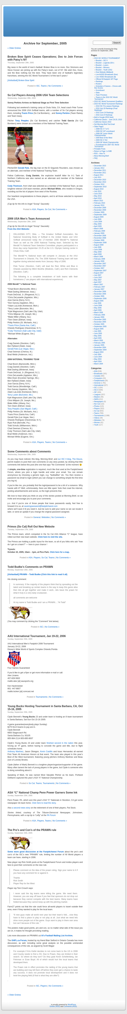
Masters (97, 397)
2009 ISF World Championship (107, 142)
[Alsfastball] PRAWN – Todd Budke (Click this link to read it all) (37, 574)
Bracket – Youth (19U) (104, 70)
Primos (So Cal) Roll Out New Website (31, 526)
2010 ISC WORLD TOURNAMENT (107, 58)
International (98, 385)
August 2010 (98, 189)
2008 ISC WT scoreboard (105, 131)
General (36, 517)
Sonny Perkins (63, 113)
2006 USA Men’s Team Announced (29, 218)
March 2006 (98, 312)
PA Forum (51, 815)
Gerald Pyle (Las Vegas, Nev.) (21, 349)
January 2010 (99, 205)
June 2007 (98, 277)
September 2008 (100, 243)
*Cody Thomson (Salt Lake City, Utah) (24, 331)
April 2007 (98, 282)
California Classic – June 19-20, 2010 (108, 120)
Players (40, 209)
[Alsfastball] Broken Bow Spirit (21, 80)
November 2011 (100, 173)
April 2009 (98, 226)
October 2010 (99, 184)
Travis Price (27, 113)
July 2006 (97, 303)
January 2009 (99, 233)
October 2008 (99, 240)
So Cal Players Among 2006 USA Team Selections (38, 95)
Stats (98, 93)
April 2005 (98, 338)
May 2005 (97, 336)
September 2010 (100, 187)
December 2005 (100, 319)
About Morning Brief (101, 156)
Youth (96, 425)
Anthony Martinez (15, 751)
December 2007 (100, 263)
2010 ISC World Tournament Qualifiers (108, 101)
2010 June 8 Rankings (104, 115)
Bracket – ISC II (101, 60)
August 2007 (98, 273)
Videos (96, 418)
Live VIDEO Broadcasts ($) (106, 77)
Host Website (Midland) (104, 72)
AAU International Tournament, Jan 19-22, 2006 (37, 636)
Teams (44, 86)
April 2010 (98, 198)
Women (97, 422)
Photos (96, 406)
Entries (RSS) (55, 1006)
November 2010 (100, 182)
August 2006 (98, 301)
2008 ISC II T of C (102, 129)
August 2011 (98, 175)
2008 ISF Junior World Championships (103, 134)
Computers (98, 378)
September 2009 (100, 215)
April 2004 (98, 361)
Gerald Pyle (23, 168)
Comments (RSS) (70, 1006)
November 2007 (100, 266)
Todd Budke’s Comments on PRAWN (30, 566)
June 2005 (98, 333)
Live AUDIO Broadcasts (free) (107, 74)
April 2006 (98, 310)
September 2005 (100, 326)
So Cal (48, 209)
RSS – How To (99, 153)
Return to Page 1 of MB (103, 151)
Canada (97, 376)
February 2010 (99, 203)
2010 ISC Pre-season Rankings (107, 106)
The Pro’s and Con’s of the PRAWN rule (32, 830)
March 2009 (98, 229)
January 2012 (99, 168)
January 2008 (99, 261)
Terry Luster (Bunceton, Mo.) (20, 395)
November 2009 (100, 210)
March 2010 (98, 201)
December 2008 (100, 236)
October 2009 (99, 212)
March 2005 (98, 340)
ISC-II (96, 390)
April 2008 (98, 254)
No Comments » (55, 86)
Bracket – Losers (102, 65)
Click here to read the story (44, 803)
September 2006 (100, 298)
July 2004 (97, 354)
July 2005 (97, 331)
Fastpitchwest (99, 380)
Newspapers (98, 401)
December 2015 (100, 166)
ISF (95, 392)
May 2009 (97, 224)
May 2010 (97, 196)
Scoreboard (100, 90)
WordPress (72, 1005)
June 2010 (98, 194)
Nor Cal (97, 404)
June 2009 (98, 222)
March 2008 (98, 256)
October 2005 (99, 324)
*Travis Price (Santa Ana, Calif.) (22, 325)
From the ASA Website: (19, 229)
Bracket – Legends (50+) (105, 63)
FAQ (95, 158)
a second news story (21, 808)
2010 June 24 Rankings (104, 113)
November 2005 (100, 322)
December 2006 (100, 291)
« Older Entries (14, 48)
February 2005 (99, 343)
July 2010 (97, 191)
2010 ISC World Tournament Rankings (108, 104)
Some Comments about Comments (29, 451)
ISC (38, 86)
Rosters (98, 84)
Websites (46, 517)
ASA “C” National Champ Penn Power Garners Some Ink (42, 792)
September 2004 (100, 350)
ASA (34, 209)
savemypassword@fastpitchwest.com (40, 506)
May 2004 (97, 359)
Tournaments (41, 697)
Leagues (97, 394)
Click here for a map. (60, 552)
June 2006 (98, 305)
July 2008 (97, 247)
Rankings (99, 81)
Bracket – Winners (102, 67)
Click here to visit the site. (50, 537)
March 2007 (98, 284)
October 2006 (99, 296)
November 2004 (100, 347)
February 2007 (99, 287)
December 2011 (100, 170)
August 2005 (98, 329)
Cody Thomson (15, 186)
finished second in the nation (60, 743)
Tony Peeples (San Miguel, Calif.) (22, 409)
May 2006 (97, 308)
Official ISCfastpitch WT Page (107, 79)
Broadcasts (98, 374)
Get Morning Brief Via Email (104, 124)
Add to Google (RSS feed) (103, 117)
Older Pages (98, 126)
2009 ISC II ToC (101, 140)
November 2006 (100, 294)
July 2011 (97, 177)
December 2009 (100, 208)
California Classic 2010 (102, 122)
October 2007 (99, 268)
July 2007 (97, 275)
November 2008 (100, 238)
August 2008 (98, 245)
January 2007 (99, 289)
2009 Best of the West (104, 138)
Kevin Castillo (46, 751)
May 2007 (97, 280)
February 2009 (99, 231)
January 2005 (99, 345)
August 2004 (98, 352)
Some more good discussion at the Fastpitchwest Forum (36, 852)
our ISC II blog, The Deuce (70, 459)
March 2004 (98, 364)
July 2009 (97, 219)
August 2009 (98, 217)
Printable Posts (99, 149)
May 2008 (97, 252)
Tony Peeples (22, 121)
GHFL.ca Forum (19, 940)
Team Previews (101, 95)
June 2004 (98, 357)
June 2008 (98, 250)
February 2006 (99, 315)
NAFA (96, 399)
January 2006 (99, 317)
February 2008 (99, 259)
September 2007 (100, 270)
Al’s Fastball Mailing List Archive (57, 935)
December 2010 (100, 180)
